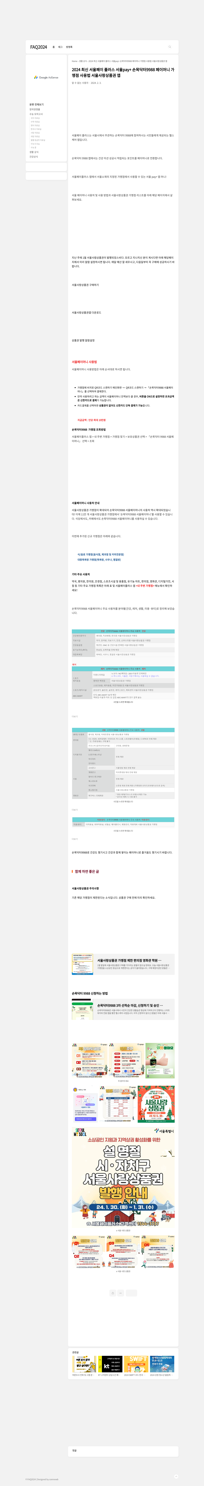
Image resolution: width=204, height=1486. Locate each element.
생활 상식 (34, 152)
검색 (170, 47)
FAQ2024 (38, 47)
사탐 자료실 (35, 132)
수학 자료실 (35, 121)
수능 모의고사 (36, 114)
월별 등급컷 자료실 (38, 140)
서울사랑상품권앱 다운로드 (86, 312)
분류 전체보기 (36, 104)
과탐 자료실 (35, 136)
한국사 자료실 (36, 129)
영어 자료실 (35, 125)
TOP (176, 1476)
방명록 (69, 47)
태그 (60, 47)
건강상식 (33, 156)
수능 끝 (33, 147)
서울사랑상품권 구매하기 (85, 285)
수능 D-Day (35, 143)
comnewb (53, 1479)
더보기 (75, 716)
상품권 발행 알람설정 (83, 340)
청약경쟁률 (34, 109)
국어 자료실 (35, 118)
